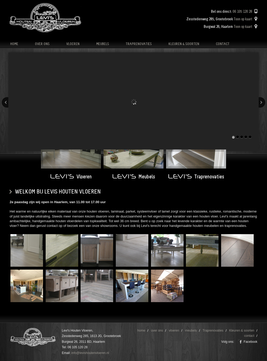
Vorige (5, 102)
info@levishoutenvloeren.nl (90, 353)
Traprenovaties (139, 44)
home (14, 44)
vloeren (73, 44)
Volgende (262, 102)
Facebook (250, 342)
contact (222, 44)
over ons (42, 44)
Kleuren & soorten (183, 44)
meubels (102, 44)
